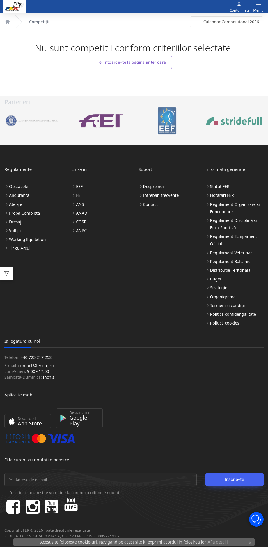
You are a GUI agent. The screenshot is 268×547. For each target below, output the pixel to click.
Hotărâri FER (222, 195)
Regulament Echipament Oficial (233, 240)
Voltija (15, 230)
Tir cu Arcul (19, 248)
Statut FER (220, 186)
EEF (79, 186)
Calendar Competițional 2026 (231, 21)
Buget (215, 279)
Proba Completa (24, 213)
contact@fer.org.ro (36, 365)
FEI (79, 195)
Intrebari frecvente (161, 195)
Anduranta (19, 195)
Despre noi (153, 186)
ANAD (81, 213)
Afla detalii (217, 542)
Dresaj (15, 222)
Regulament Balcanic (230, 261)
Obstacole (18, 186)
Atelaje (15, 204)
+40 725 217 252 (36, 357)
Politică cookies (224, 323)
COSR (81, 222)
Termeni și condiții (227, 305)
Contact (150, 204)
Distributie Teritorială (230, 270)
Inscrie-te (234, 479)
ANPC (81, 230)
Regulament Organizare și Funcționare (235, 207)
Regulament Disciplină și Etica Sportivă (233, 224)
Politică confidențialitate (233, 314)
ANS (80, 204)
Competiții (39, 21)
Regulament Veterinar (231, 252)
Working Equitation (27, 239)
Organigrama (223, 296)
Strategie (218, 287)
